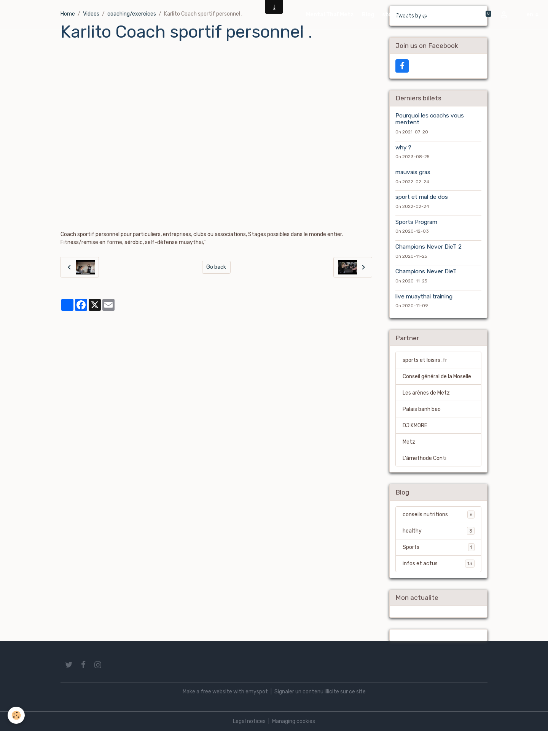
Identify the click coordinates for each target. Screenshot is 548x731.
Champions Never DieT (426, 271)
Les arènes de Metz (426, 393)
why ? (403, 147)
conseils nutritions (439, 514)
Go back (216, 267)
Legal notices (249, 721)
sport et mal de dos (421, 196)
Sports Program (416, 222)
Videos (427, 14)
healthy (439, 530)
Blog (368, 14)
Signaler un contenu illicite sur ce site (320, 691)
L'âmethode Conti (424, 458)
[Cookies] (16, 715)
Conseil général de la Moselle (437, 376)
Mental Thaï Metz (330, 14)
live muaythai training (423, 296)
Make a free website (207, 691)
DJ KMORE (415, 425)
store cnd (395, 14)
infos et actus (439, 563)
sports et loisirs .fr (425, 360)
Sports (439, 547)
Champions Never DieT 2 (428, 246)
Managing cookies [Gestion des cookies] (293, 721)
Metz (409, 442)
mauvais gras (412, 172)
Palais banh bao (422, 409)
